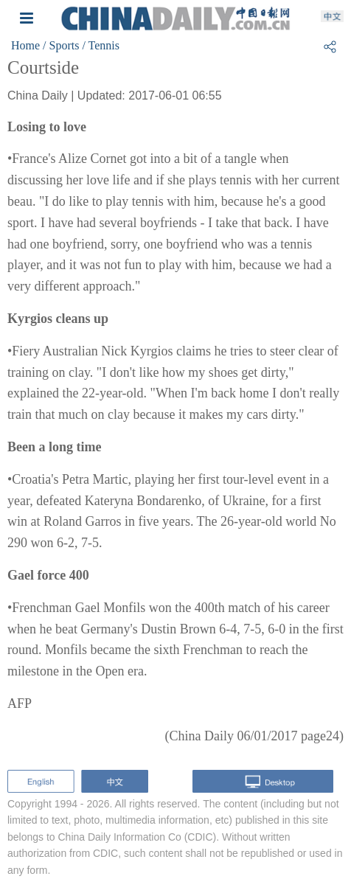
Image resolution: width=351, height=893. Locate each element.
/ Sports (61, 45)
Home (25, 45)
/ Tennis (100, 45)
